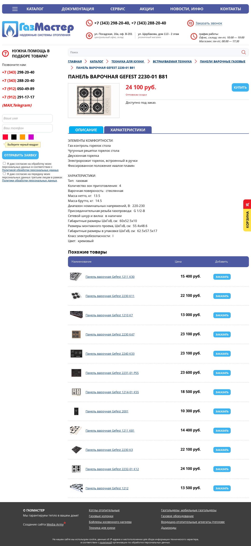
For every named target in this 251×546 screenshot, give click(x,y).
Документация (78, 8)
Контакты (230, 8)
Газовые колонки (101, 516)
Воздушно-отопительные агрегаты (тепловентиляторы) (201, 522)
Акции (147, 8)
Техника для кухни (102, 528)
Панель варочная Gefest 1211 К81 (76, 430)
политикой (106, 542)
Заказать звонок (209, 23)
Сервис (117, 8)
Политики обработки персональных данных (29, 180)
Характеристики (127, 130)
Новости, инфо (186, 8)
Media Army (55, 524)
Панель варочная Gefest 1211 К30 (76, 276)
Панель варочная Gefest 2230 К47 (76, 334)
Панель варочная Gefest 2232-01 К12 (76, 469)
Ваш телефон (14, 128)
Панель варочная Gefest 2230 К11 (76, 296)
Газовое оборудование (177, 516)
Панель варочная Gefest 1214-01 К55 (76, 392)
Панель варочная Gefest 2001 (76, 411)
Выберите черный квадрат (23, 144)
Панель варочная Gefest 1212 (76, 488)
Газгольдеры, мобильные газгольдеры (188, 510)
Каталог (35, 8)
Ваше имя (11, 118)
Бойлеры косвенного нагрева (110, 522)
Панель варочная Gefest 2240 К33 (76, 353)
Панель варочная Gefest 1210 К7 (76, 315)
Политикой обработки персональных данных (30, 170)
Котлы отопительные (104, 510)
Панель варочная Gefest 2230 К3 (76, 450)
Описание (86, 130)
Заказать (222, 277)
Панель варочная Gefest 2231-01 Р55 (76, 373)
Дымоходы (168, 528)
